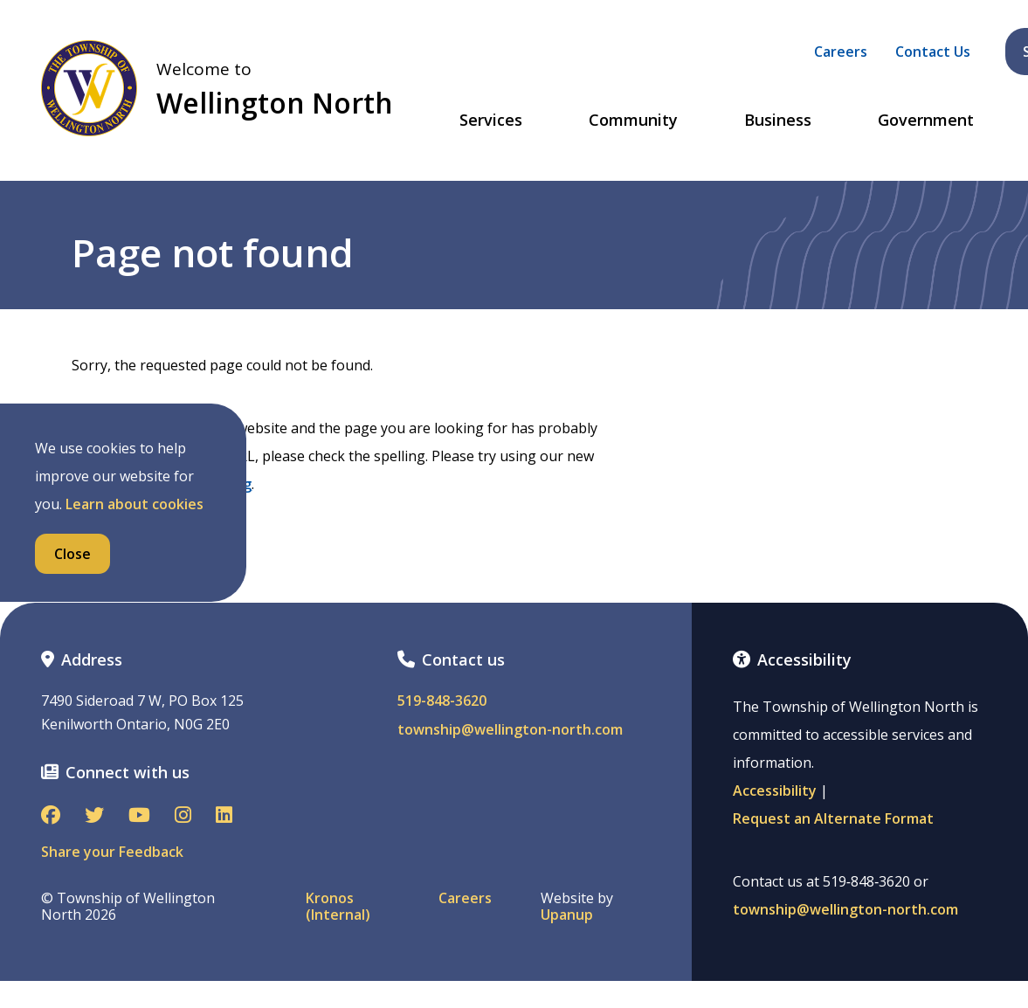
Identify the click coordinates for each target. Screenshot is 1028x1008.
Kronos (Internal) (338, 906)
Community (633, 120)
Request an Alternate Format (833, 818)
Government (926, 120)
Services (490, 120)
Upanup (567, 915)
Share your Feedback (112, 851)
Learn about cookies (135, 504)
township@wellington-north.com (510, 729)
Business (777, 120)
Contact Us (932, 51)
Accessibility (775, 790)
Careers (840, 51)
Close (72, 553)
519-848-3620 (441, 701)
